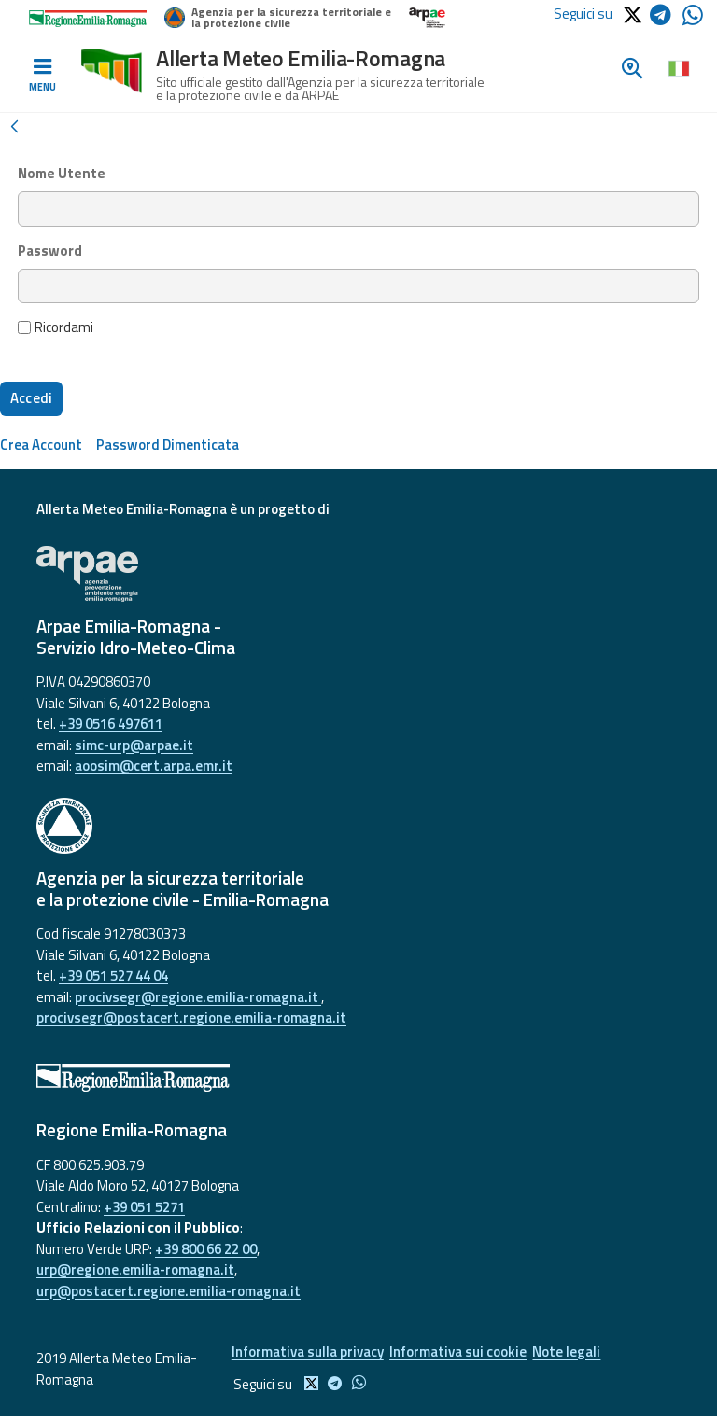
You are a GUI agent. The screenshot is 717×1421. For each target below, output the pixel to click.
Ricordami (56, 327)
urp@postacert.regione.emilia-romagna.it (168, 1291)
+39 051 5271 (144, 1207)
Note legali (580, 1353)
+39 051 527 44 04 (113, 975)
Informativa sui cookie (463, 1353)
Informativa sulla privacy (305, 1353)
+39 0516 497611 (110, 723)
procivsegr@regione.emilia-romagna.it (198, 997)
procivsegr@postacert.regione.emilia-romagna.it (191, 1017)
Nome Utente (61, 173)
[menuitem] (41, 444)
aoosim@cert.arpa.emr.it (153, 765)
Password (50, 251)
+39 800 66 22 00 (206, 1249)
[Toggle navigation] (42, 75)
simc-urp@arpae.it (134, 745)
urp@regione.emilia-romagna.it (135, 1269)
